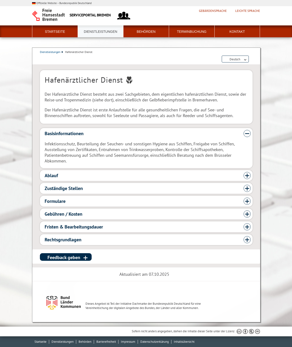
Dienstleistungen (100, 31)
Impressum (128, 342)
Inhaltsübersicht (184, 342)
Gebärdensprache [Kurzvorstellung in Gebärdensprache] (213, 11)
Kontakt (237, 31)
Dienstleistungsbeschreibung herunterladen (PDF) (252, 59)
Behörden (146, 31)
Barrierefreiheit (106, 342)
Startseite (55, 31)
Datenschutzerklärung (154, 342)
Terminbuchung (191, 31)
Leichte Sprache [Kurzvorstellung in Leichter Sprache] (247, 11)
